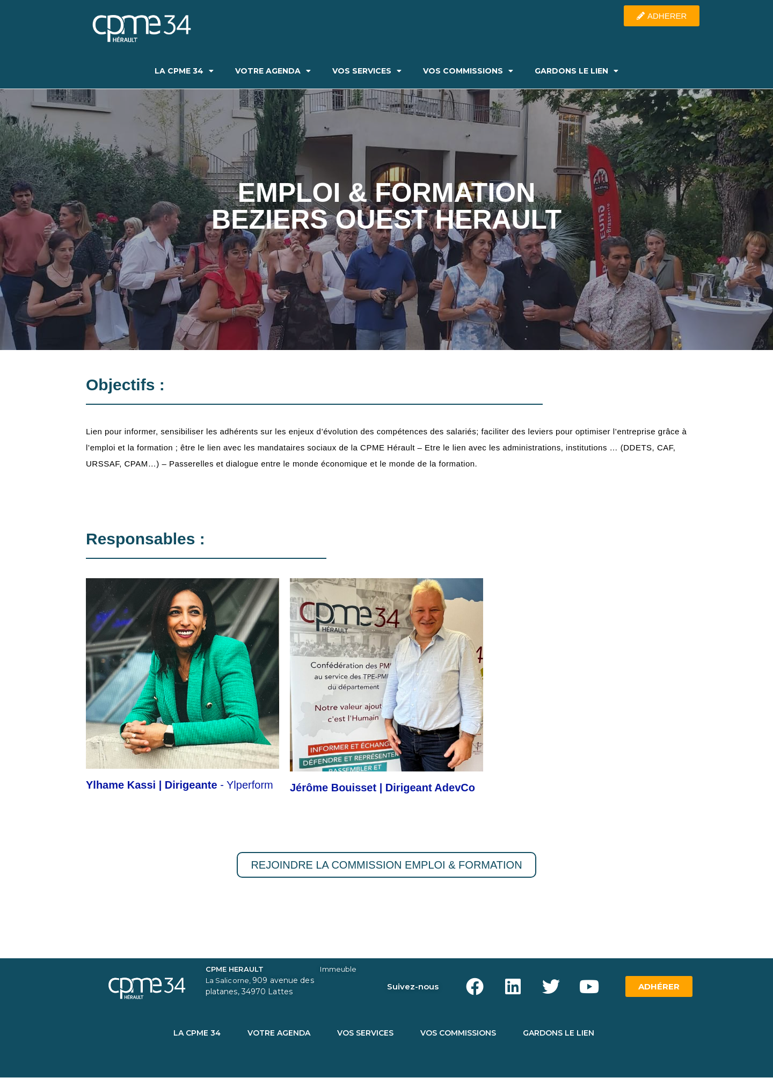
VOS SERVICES (367, 71)
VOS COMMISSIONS (468, 71)
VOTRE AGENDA (273, 71)
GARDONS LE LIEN (576, 71)
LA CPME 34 (184, 71)
